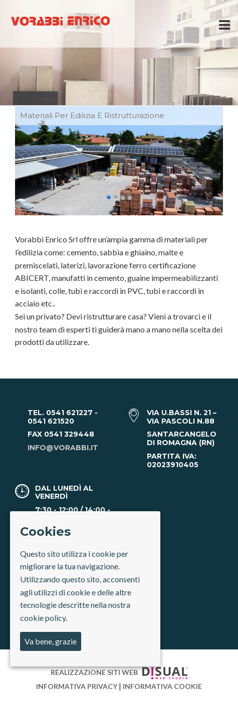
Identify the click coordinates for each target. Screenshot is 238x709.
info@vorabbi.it (63, 447)
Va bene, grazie (51, 641)
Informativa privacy (77, 686)
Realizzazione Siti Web (119, 672)
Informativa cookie (162, 686)
